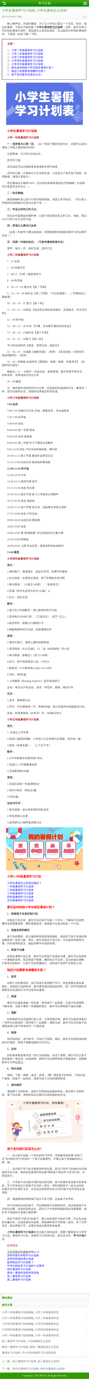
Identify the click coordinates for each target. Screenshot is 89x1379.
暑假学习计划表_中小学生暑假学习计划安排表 (29, 1352)
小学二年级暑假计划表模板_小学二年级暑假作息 (30, 1318)
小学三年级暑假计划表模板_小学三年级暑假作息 (30, 1312)
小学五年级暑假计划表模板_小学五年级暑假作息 (30, 1323)
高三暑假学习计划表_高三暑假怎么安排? (31, 1361)
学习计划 (44, 3)
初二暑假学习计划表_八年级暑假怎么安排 (26, 1341)
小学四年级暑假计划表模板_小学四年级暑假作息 (30, 1329)
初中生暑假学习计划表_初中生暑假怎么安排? (33, 1368)
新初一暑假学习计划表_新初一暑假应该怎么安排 (30, 1347)
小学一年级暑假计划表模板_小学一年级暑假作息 (30, 1335)
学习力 (43, 1375)
